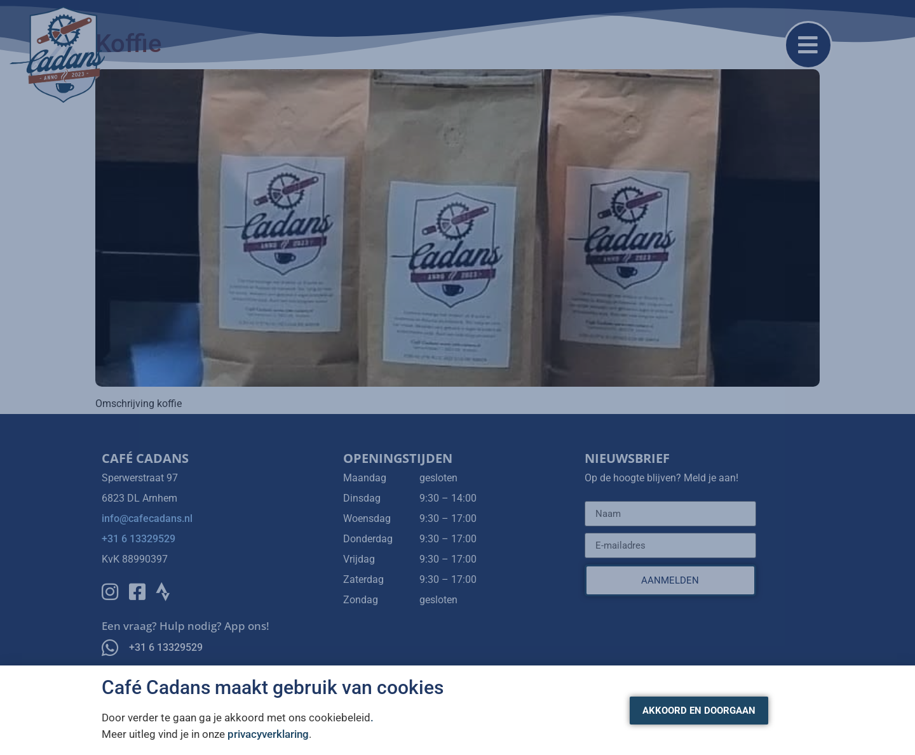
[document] (457, 377)
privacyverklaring (268, 734)
